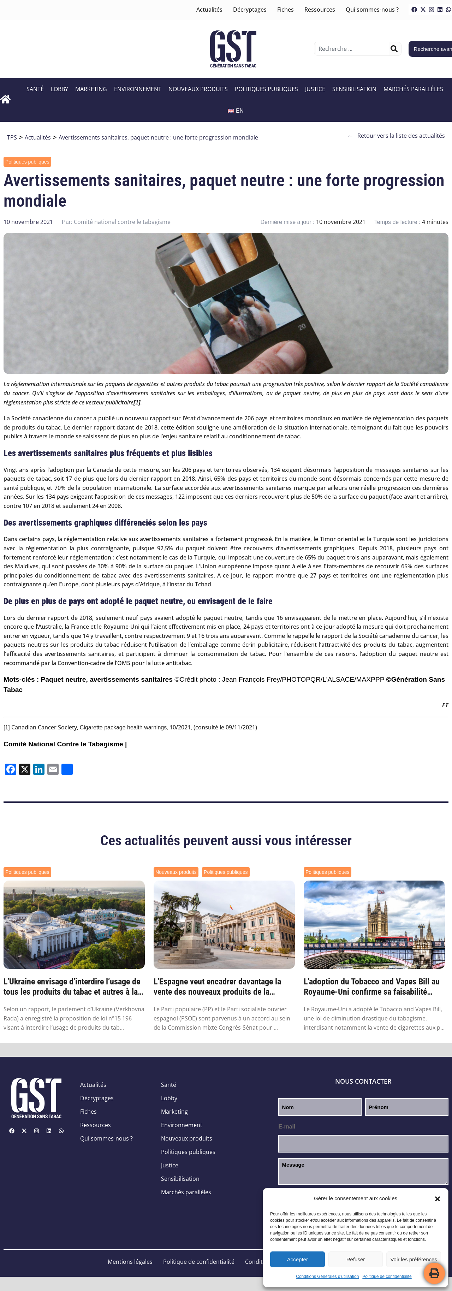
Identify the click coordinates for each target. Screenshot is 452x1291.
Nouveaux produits (198, 89)
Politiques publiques (266, 89)
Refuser (355, 1259)
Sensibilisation (354, 89)
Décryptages (250, 9)
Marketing (91, 89)
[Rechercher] (394, 48)
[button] (437, 1198)
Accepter (297, 1259)
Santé (35, 89)
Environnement (137, 89)
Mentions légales (130, 1262)
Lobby (59, 89)
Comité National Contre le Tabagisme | (65, 744)
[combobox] (352, 48)
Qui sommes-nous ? (372, 9)
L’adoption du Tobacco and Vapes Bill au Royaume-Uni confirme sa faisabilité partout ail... (372, 987)
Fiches (285, 9)
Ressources (319, 9)
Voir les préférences (413, 1259)
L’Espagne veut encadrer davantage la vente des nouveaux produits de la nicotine (217, 987)
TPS (12, 137)
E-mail (286, 1127)
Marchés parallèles (413, 89)
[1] (7, 727)
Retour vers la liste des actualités (396, 136)
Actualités (209, 9)
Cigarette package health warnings (123, 727)
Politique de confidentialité (386, 1276)
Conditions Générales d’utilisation (327, 1276)
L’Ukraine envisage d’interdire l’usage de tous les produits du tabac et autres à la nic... (72, 987)
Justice (315, 89)
